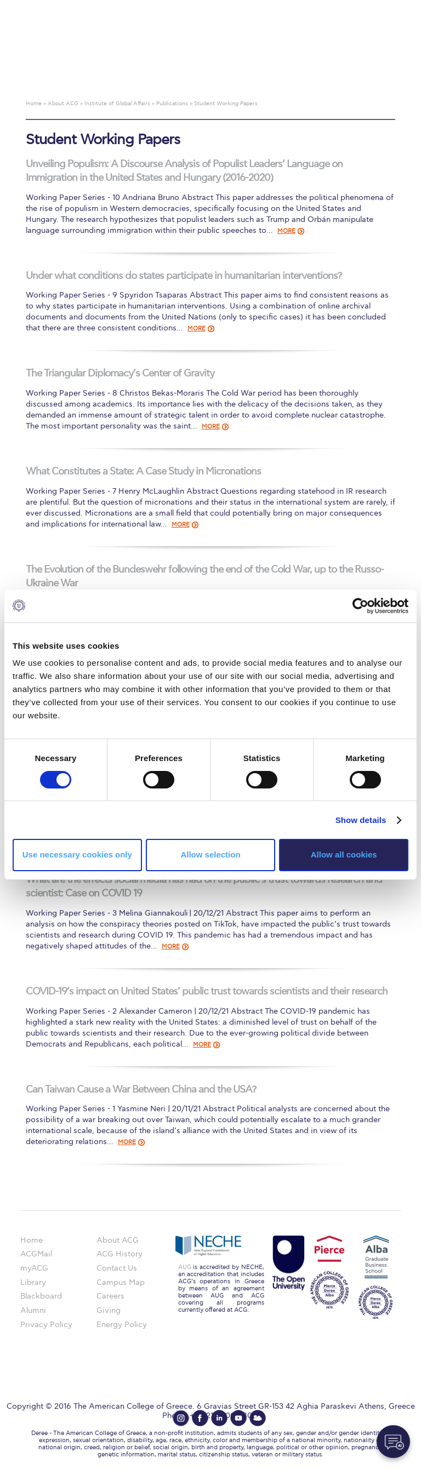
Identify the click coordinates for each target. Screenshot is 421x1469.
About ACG (117, 1240)
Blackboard (41, 1296)
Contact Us (116, 1268)
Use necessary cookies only (77, 854)
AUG (184, 1267)
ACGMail (36, 1254)
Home (31, 1240)
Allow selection (210, 854)
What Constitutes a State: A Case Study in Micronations (143, 471)
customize (374, 8)
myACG (34, 1268)
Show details (360, 820)
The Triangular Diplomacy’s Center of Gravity (120, 373)
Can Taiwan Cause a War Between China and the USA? (141, 1089)
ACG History (119, 1254)
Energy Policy (121, 1324)
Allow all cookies (344, 854)
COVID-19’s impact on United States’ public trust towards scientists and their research (207, 991)
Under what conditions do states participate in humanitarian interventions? (184, 276)
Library (33, 1282)
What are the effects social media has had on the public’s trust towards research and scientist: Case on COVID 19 (204, 886)
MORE (286, 231)
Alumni (33, 1310)
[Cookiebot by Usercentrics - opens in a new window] (360, 605)
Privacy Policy (46, 1324)
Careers (110, 1296)
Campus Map (120, 1282)
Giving (108, 1310)
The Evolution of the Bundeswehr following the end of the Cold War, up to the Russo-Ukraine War (205, 576)
